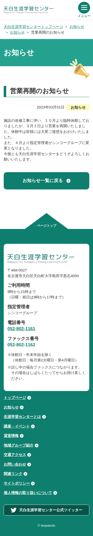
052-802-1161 (21, 328)
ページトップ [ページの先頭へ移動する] (46, 225)
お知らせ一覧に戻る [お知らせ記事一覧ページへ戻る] (43, 180)
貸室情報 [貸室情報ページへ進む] (11, 435)
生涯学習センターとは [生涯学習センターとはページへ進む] (22, 416)
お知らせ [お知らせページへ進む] (11, 407)
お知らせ (76, 26)
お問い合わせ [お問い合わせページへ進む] (15, 464)
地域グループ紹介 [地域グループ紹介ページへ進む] (18, 445)
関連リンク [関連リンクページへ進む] (13, 474)
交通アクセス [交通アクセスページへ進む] (15, 455)
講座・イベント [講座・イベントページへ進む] (17, 426)
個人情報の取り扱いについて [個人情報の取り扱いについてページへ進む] (28, 493)
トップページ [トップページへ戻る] (15, 397)
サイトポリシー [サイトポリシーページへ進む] (17, 483)
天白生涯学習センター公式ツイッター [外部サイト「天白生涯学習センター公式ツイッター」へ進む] (46, 510)
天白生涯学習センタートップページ (33, 26)
